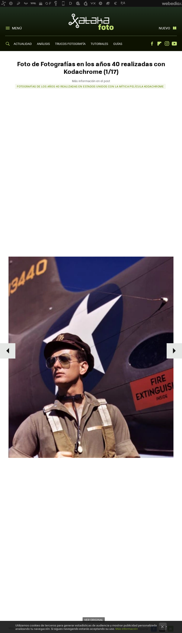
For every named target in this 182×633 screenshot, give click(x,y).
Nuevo (164, 28)
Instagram (166, 43)
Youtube (174, 43)
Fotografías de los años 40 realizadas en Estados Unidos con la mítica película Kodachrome (90, 86)
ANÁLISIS (43, 43)
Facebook (151, 43)
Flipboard (159, 43)
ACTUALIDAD (23, 43)
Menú (17, 28)
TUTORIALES (99, 43)
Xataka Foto (91, 21)
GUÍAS (117, 43)
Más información (126, 629)
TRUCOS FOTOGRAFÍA (70, 43)
